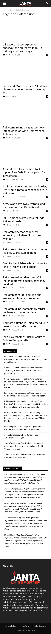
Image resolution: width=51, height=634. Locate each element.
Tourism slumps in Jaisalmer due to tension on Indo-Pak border (25, 324)
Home (5, 10)
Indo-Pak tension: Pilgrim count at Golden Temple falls (24, 338)
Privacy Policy (10, 626)
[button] (4, 3)
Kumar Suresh (8, 197)
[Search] (47, 3)
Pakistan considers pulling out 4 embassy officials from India (23, 296)
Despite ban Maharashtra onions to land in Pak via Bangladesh (25, 265)
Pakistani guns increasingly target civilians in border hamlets (24, 310)
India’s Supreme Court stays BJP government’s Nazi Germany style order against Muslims (24, 428)
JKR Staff (6, 55)
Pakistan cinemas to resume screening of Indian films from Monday (22, 235)
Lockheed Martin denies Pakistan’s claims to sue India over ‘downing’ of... (25, 89)
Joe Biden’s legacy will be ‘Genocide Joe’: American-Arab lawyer (21, 436)
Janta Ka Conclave (39, 626)
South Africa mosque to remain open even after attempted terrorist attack (25, 455)
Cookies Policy (24, 626)
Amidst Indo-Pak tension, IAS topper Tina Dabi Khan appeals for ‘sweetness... (24, 172)
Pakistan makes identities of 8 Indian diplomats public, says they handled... (24, 281)
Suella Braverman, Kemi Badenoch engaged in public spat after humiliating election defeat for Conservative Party (24, 446)
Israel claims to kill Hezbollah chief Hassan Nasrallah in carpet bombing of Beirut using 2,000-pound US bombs (25, 359)
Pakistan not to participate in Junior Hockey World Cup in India (25, 251)
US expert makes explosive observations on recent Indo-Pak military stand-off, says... (23, 48)
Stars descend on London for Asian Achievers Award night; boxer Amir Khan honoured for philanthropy (23, 370)
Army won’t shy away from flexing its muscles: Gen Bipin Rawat (24, 205)
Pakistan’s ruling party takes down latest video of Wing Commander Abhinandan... (24, 131)
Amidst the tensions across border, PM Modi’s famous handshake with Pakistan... (25, 190)
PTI (4, 211)
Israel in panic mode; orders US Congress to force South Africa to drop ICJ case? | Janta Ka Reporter (25, 394)
